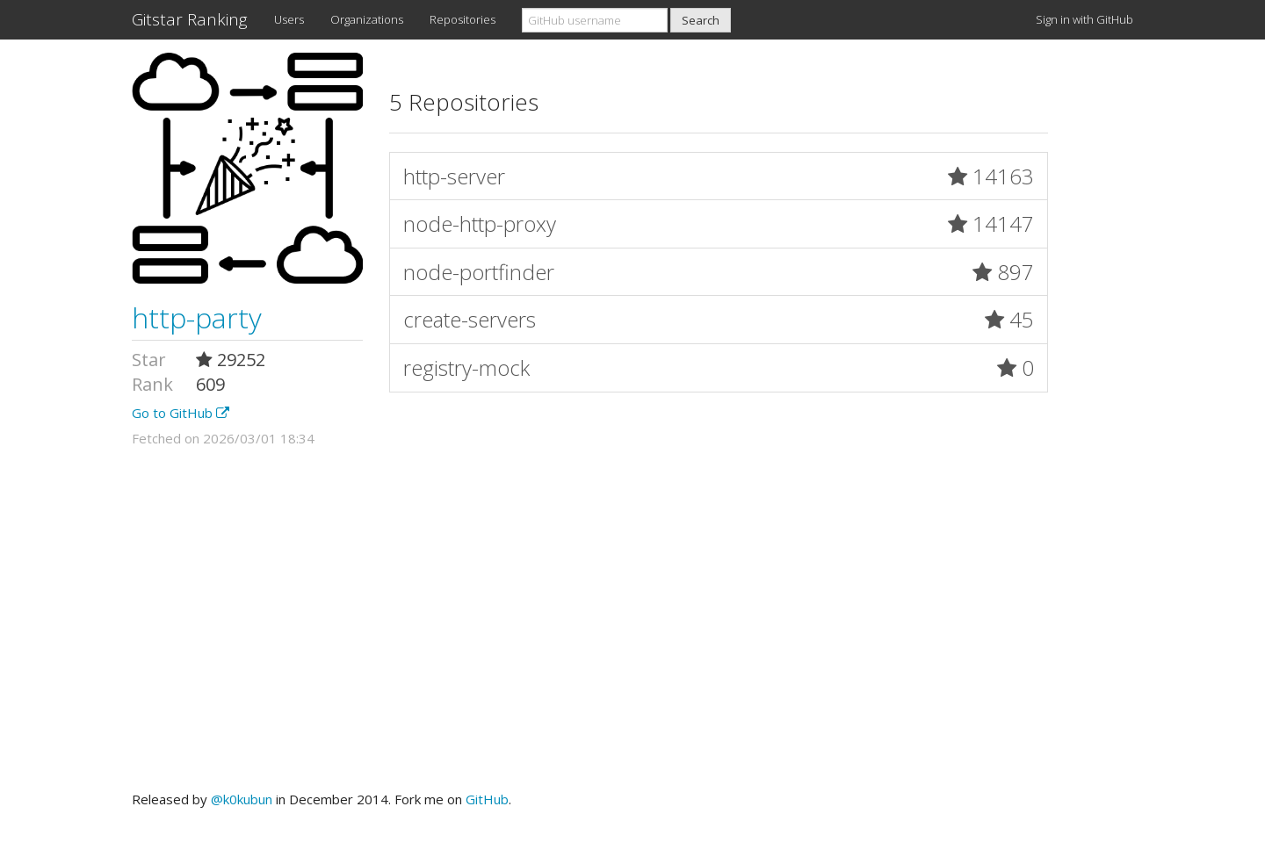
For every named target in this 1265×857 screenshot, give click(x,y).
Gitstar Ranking (190, 19)
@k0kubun (241, 799)
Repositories (462, 19)
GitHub (487, 799)
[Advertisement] (632, 619)
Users (289, 19)
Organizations (366, 19)
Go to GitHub (180, 412)
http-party (197, 317)
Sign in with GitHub (1084, 19)
